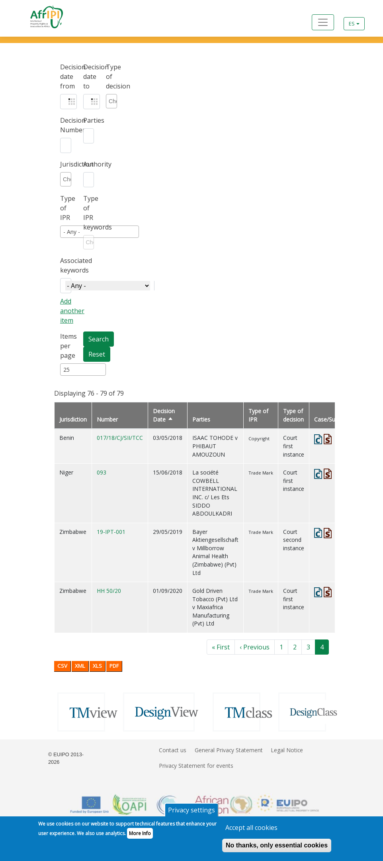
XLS (97, 665)
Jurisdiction (65, 164)
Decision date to (88, 76)
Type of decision (111, 76)
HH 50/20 (109, 590)
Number (107, 419)
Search (98, 339)
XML (80, 665)
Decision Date (164, 415)
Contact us (172, 750)
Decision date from (65, 76)
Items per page (65, 346)
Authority (88, 164)
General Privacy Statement (229, 750)
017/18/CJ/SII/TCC (120, 437)
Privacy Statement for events (196, 765)
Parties (88, 120)
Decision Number (65, 125)
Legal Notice (287, 750)
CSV (62, 665)
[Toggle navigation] (323, 22)
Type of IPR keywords (88, 212)
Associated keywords (65, 265)
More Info (140, 835)
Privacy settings (191, 812)
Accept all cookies (251, 829)
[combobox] (113, 101)
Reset (96, 354)
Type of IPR (65, 208)
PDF (114, 665)
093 (101, 472)
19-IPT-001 (111, 531)
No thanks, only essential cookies (277, 847)
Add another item (72, 311)
